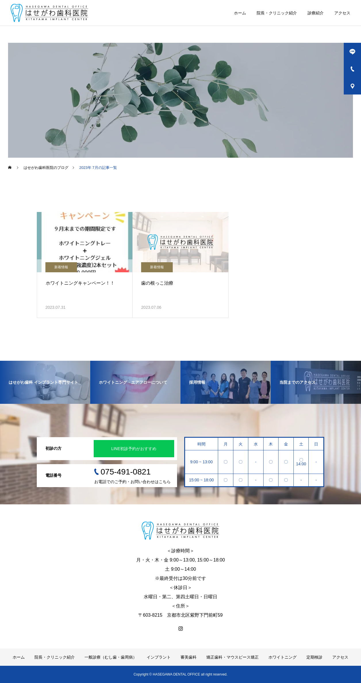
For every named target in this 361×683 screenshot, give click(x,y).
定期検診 (314, 657)
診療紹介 (316, 13)
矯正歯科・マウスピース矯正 (232, 657)
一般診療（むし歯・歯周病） (111, 657)
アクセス (342, 13)
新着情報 (61, 267)
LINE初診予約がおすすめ (133, 448)
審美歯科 (188, 657)
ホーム (240, 13)
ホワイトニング (282, 657)
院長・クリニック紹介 (277, 13)
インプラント (159, 657)
